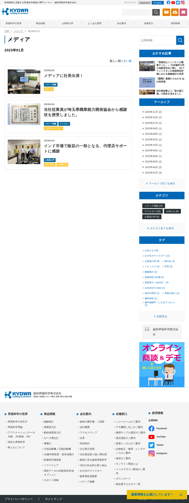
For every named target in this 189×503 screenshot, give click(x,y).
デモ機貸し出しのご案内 (129, 427)
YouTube (161, 436)
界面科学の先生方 (18, 421)
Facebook (161, 428)
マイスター (64, 124)
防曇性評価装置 (52, 459)
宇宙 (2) (168, 266)
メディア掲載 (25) (154, 206)
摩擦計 (47, 443)
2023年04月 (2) (153, 167)
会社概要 (85, 427)
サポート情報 (51, 480)
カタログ (166, 12)
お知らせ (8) (172, 211)
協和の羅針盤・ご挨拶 (92, 421)
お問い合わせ (183, 12)
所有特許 (85, 443)
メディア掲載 (50, 85)
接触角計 (49, 421)
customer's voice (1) (155, 288)
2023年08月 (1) (153, 156)
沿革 (82, 438)
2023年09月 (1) (153, 150)
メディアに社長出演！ (63, 76)
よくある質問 (94, 23)
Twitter (160, 445)
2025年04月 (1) (153, 128)
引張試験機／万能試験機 (57, 448)
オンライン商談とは (127, 463)
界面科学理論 (15, 427)
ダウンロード (123, 478)
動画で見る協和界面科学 (93, 459)
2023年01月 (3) (153, 172)
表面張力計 (50, 427)
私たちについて (16, 447)
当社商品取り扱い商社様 (93, 454)
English (158, 2)
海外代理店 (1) (152, 293)
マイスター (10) (153, 211)
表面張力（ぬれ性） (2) (156, 282)
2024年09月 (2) (153, 133)
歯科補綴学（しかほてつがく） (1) (160, 303)
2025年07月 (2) (153, 123)
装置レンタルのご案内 (128, 443)
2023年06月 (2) (153, 161)
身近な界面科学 (16, 442)
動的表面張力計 (52, 432)
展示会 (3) (170, 261)
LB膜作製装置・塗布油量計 (59, 454)
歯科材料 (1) (151, 298)
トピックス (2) (152, 266)
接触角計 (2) (151, 272)
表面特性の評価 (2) (154, 277)
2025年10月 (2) (153, 117)
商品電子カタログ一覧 (128, 484)
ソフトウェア (51, 465)
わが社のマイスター (53, 128)
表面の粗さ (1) (172, 293)
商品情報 (40, 23)
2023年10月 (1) (153, 145)
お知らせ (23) (151, 250)
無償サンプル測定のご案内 (130, 432)
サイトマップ (130, 3)
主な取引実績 (87, 448)
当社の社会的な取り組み (93, 465)
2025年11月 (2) (153, 111)
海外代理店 (49, 165)
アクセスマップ (88, 432)
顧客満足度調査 (88, 476)
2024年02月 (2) (153, 139)
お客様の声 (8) (152, 216)
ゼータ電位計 (51, 438)
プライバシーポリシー (19, 499)
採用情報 (175, 23)
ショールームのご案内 (128, 421)
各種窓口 (148, 23)
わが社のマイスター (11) (157, 255)
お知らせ (49, 89)
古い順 (127, 60)
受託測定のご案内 (125, 438)
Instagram (161, 453)
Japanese (144, 2)
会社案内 (121, 23)
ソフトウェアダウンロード (175, 12)
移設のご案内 (123, 458)
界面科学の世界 (13, 23)
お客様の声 (67, 23)
